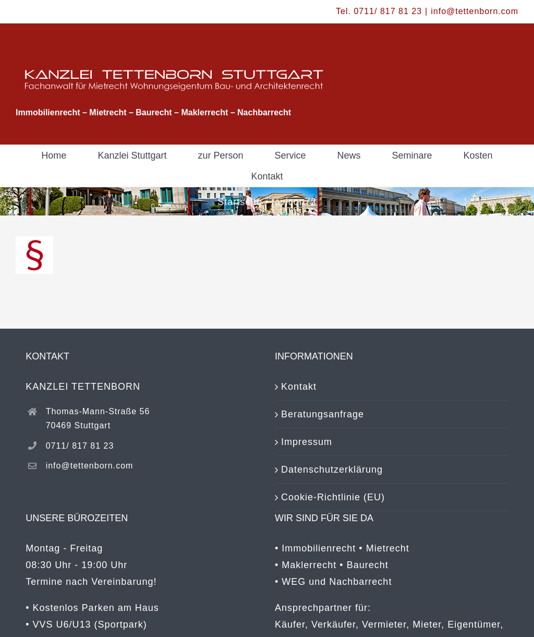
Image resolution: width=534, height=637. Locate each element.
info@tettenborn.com (474, 11)
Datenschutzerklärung (332, 469)
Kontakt (299, 386)
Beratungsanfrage (322, 414)
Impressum (306, 442)
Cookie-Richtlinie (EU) (333, 497)
